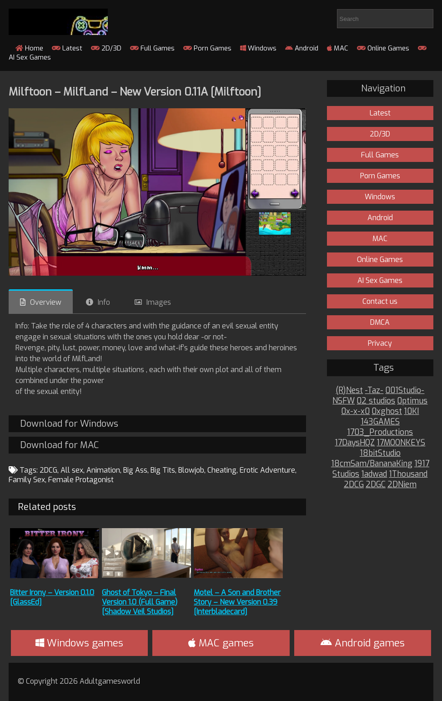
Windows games (79, 643)
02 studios (376, 401)
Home (29, 48)
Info (104, 302)
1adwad (374, 474)
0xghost (387, 411)
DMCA (380, 322)
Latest (67, 48)
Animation (103, 470)
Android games (363, 643)
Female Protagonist (81, 479)
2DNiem (402, 484)
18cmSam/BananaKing (371, 464)
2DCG (48, 470)
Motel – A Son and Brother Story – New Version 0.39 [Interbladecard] (237, 602)
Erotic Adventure (267, 470)
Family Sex (27, 479)
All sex (71, 470)
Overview (45, 302)
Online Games (383, 48)
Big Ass (135, 470)
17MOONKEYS (401, 443)
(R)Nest (349, 390)
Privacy (380, 343)
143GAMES (380, 422)
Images (158, 302)
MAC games (221, 643)
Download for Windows (69, 424)
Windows (258, 48)
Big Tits (163, 470)
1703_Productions (380, 432)
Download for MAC (59, 445)
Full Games (152, 48)
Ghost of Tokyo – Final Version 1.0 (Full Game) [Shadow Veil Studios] (139, 602)
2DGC (376, 484)
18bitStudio (380, 453)
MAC (337, 48)
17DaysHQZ (355, 443)
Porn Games (207, 48)
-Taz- (374, 390)
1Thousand (408, 474)
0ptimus (412, 401)
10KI (411, 411)
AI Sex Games (379, 280)
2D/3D (106, 48)
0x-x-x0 (355, 411)
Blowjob (191, 470)
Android (301, 48)
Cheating (221, 470)
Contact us (379, 301)
